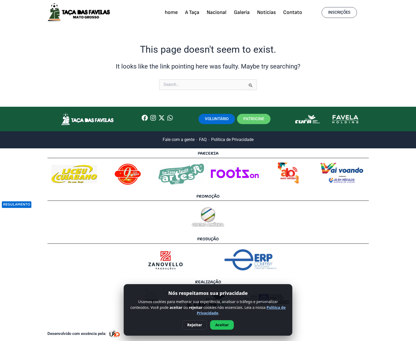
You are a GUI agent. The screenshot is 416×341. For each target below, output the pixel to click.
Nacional (216, 12)
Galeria (242, 12)
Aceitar (222, 324)
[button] (339, 12)
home (171, 12)
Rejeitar (194, 324)
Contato (292, 12)
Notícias (266, 12)
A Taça (192, 12)
